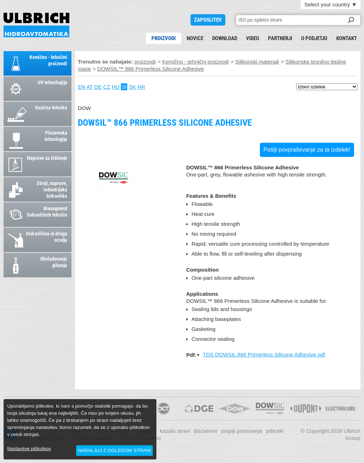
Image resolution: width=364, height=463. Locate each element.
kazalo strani (175, 431)
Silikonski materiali (257, 62)
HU (115, 87)
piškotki (275, 431)
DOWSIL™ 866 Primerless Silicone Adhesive (36, 25)
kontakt (346, 38)
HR (141, 87)
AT (89, 87)
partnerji (280, 38)
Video (252, 38)
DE (98, 87)
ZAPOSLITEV (208, 20)
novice (195, 38)
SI (124, 87)
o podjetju (314, 38)
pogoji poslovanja (241, 431)
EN (81, 87)
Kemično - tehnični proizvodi (195, 62)
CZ (106, 87)
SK (132, 87)
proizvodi (163, 38)
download (224, 38)
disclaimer (205, 431)
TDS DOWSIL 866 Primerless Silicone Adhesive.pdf (264, 355)
